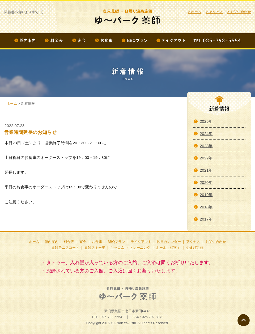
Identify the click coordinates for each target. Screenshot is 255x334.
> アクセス (214, 12)
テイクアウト (141, 242)
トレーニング (140, 248)
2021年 (206, 170)
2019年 (206, 194)
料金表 (69, 242)
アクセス (193, 242)
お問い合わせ (215, 242)
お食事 (97, 242)
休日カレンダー (169, 242)
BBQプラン (116, 242)
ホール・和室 (166, 248)
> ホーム (194, 12)
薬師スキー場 (94, 248)
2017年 (206, 219)
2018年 (206, 207)
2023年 (206, 145)
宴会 (82, 242)
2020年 (206, 182)
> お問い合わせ (239, 12)
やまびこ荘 (194, 248)
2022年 (206, 158)
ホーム (12, 103)
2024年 (206, 133)
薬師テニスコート (65, 248)
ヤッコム (117, 248)
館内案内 (51, 242)
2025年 (206, 121)
